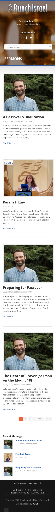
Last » (48, 418)
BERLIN (36, 503)
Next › (40, 418)
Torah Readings (27, 32)
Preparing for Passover (22, 287)
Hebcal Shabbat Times (32, 24)
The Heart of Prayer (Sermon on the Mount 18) (27, 378)
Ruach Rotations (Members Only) (27, 483)
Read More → (9, 143)
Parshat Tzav (14, 202)
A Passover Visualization (23, 117)
